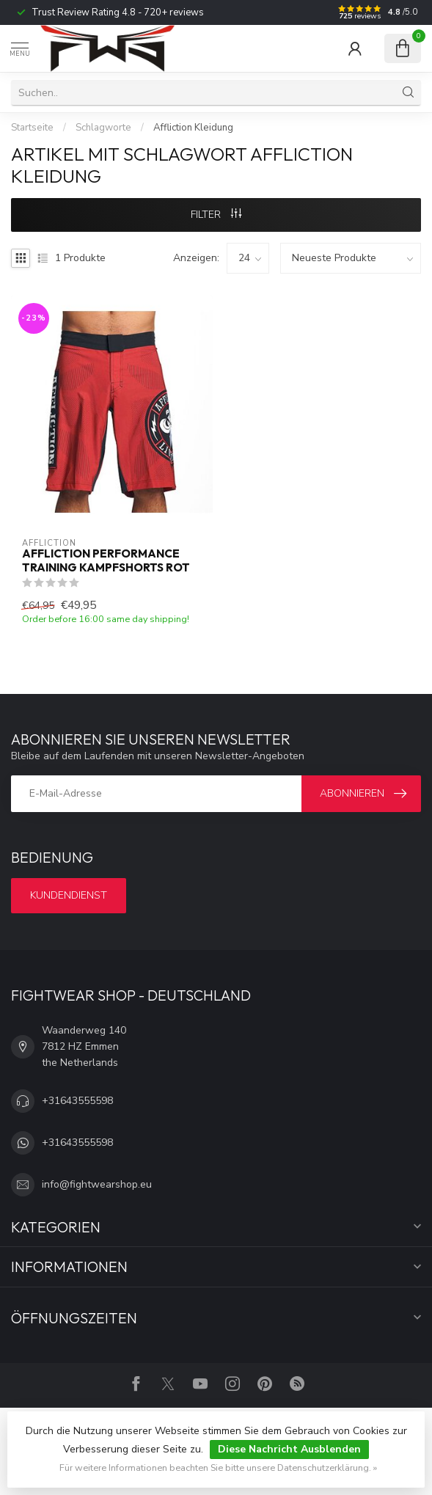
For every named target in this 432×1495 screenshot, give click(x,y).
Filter (216, 215)
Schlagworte (103, 127)
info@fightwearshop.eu (97, 1184)
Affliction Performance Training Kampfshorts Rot (106, 560)
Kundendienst (68, 895)
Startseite (32, 127)
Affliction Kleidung (193, 127)
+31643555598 (77, 1101)
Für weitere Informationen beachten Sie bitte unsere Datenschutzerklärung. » (218, 1467)
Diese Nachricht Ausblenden (289, 1449)
